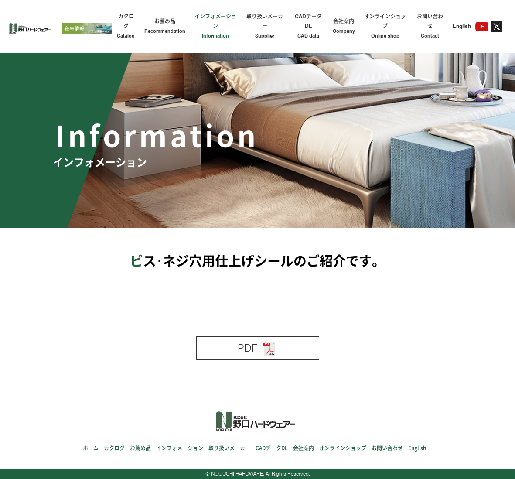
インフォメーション (215, 27)
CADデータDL (308, 27)
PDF (258, 348)
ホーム (91, 448)
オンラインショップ (385, 27)
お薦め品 (164, 27)
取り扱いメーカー (265, 27)
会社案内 (344, 27)
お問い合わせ (430, 27)
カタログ (126, 27)
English (462, 26)
